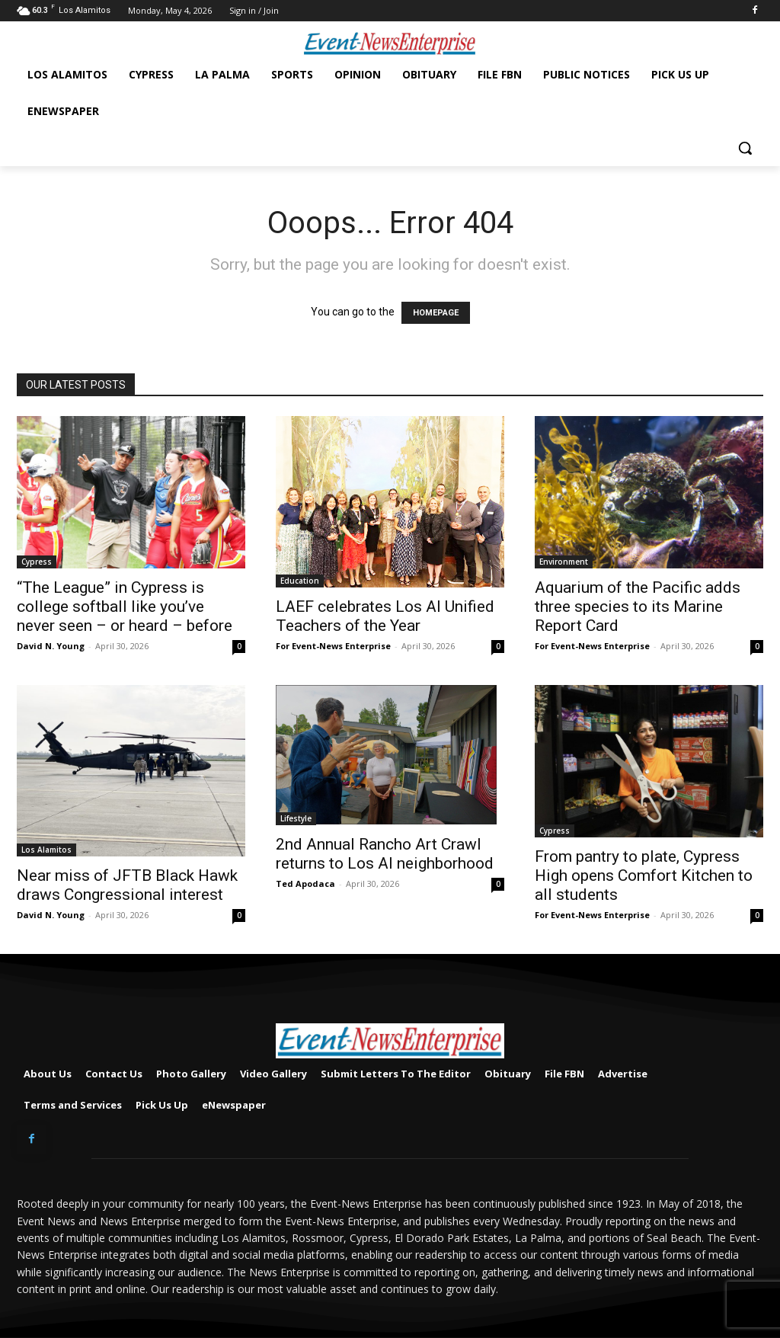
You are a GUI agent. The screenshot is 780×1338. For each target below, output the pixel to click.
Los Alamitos (46, 849)
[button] (745, 148)
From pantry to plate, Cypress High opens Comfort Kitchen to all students (644, 875)
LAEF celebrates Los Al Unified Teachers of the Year (385, 616)
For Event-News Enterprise (333, 645)
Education (299, 580)
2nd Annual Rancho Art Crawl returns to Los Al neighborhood (385, 853)
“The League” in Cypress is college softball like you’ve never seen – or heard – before (124, 606)
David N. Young (51, 645)
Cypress (36, 561)
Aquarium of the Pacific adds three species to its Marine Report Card (637, 606)
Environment (563, 561)
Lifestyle (296, 818)
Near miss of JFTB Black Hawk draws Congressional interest (127, 885)
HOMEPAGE (436, 313)
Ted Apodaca (305, 883)
